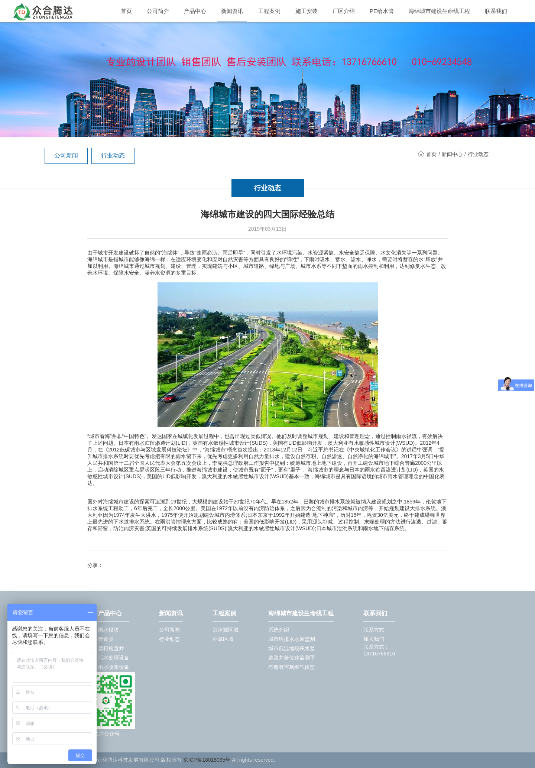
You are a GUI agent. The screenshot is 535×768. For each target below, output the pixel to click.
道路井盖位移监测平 (291, 658)
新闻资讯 (232, 11)
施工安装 (306, 11)
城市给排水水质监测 (291, 639)
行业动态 (113, 155)
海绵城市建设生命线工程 (439, 11)
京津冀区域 (226, 630)
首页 (126, 11)
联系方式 (373, 630)
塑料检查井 (111, 648)
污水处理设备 (113, 658)
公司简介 (158, 11)
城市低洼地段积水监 (291, 648)
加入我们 (373, 639)
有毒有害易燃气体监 (291, 667)
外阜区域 (223, 639)
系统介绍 (278, 630)
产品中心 (195, 11)
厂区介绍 (344, 11)
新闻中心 (452, 154)
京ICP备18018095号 (207, 760)
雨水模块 (108, 630)
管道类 (106, 639)
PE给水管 (382, 11)
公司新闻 (66, 155)
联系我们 (496, 11)
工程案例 (269, 11)
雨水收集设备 (113, 667)
